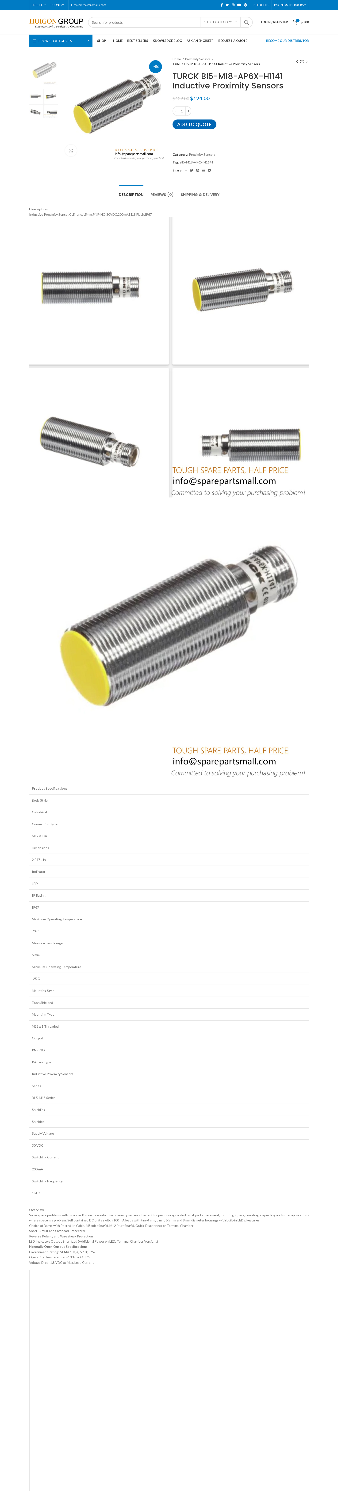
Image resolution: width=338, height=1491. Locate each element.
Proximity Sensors (198, 59)
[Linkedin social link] (203, 170)
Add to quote (194, 124)
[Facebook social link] (221, 5)
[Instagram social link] (233, 5)
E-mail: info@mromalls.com (88, 5)
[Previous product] (297, 61)
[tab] (131, 192)
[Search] (170, 22)
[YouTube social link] (239, 5)
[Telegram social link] (209, 170)
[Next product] (306, 61)
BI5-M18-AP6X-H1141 (196, 162)
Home (177, 59)
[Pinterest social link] (245, 5)
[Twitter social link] (227, 5)
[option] (43, 71)
